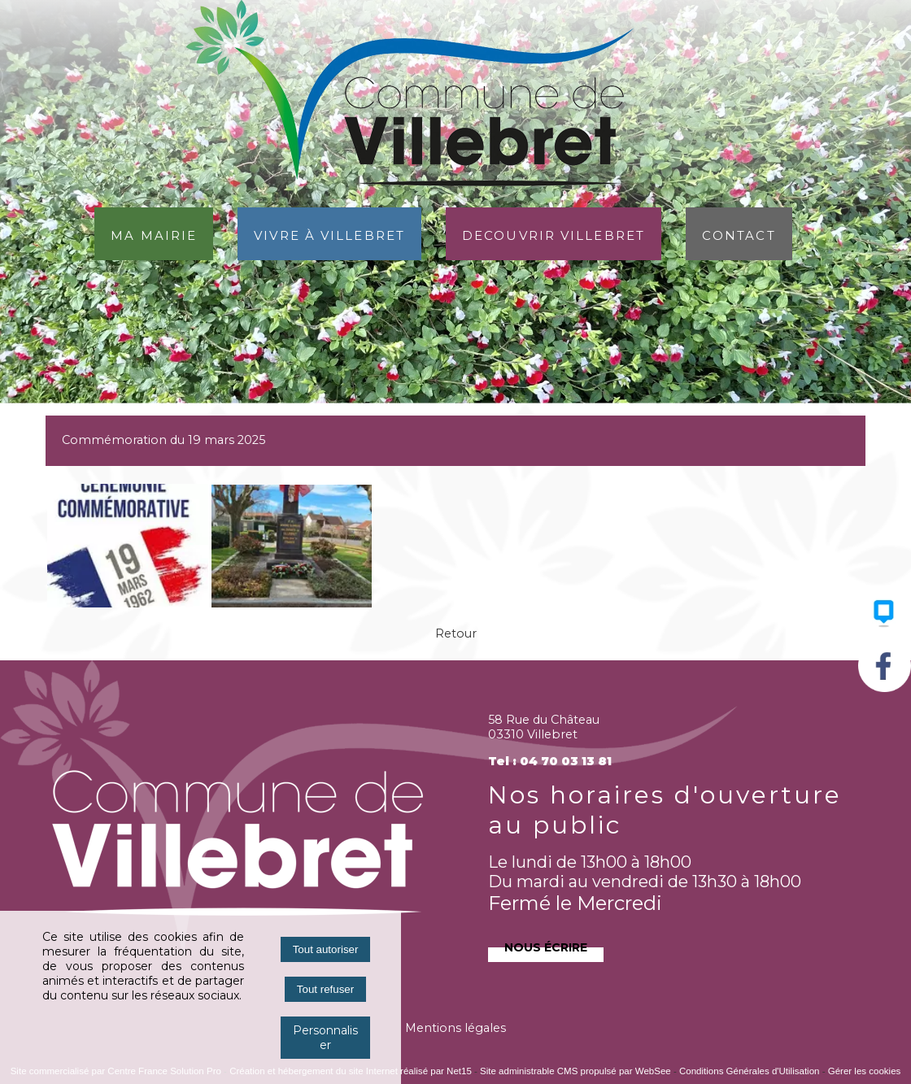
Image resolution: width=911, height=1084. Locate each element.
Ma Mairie (154, 234)
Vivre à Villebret (329, 234)
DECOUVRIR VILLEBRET (553, 234)
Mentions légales (455, 1028)
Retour (456, 633)
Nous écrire (545, 946)
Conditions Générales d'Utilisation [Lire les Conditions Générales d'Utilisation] (749, 1071)
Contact (739, 234)
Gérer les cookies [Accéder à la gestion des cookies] (864, 1071)
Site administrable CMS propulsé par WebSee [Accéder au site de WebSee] (575, 1071)
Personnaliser (325, 1037)
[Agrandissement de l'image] (127, 603)
